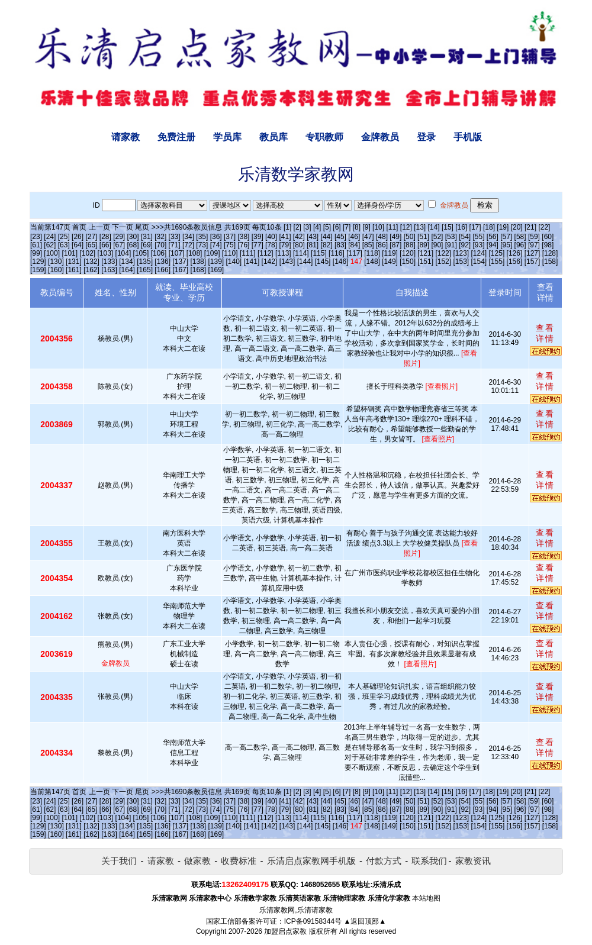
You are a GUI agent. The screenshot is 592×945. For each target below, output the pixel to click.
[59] (534, 237)
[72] (188, 245)
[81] (312, 245)
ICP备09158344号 (313, 921)
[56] (492, 237)
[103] (106, 253)
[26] (77, 237)
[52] (437, 237)
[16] (461, 227)
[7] (346, 227)
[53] (451, 237)
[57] (506, 237)
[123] (461, 253)
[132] (91, 261)
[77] (257, 245)
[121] (425, 253)
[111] (248, 253)
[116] (337, 253)
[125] (497, 253)
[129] (38, 261)
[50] (410, 237)
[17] (475, 227)
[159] (38, 270)
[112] (266, 253)
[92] (465, 245)
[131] (74, 261)
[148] (372, 261)
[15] (447, 227)
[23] (36, 237)
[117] (354, 253)
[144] (305, 261)
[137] (180, 261)
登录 (426, 137)
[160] (56, 270)
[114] (301, 253)
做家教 (197, 861)
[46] (354, 237)
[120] (408, 253)
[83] (340, 245)
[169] (216, 270)
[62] (50, 245)
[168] (198, 270)
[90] (437, 245)
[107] (177, 253)
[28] (105, 237)
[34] (188, 237)
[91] (451, 245)
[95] (506, 245)
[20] (517, 227)
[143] (287, 261)
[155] (497, 261)
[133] (109, 261)
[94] (492, 245)
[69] (147, 245)
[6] (336, 227)
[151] (425, 261)
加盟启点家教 (285, 931)
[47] (368, 237)
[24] (50, 237)
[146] (341, 261)
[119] (390, 253)
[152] (443, 261)
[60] (548, 237)
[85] (368, 245)
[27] (91, 237)
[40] (271, 237)
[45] (340, 237)
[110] (230, 253)
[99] (36, 253)
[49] (395, 237)
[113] (283, 253)
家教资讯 (473, 861)
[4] (317, 227)
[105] (141, 253)
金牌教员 (380, 137)
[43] (312, 237)
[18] (489, 227)
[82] (327, 245)
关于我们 (119, 861)
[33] (175, 237)
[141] (252, 261)
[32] (160, 237)
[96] (520, 245)
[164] (127, 270)
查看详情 (545, 333)
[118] (372, 253)
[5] (327, 227)
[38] (243, 237)
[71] (175, 245)
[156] (515, 261)
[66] (105, 245)
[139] (216, 261)
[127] (532, 253)
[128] (550, 253)
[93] (479, 245)
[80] (299, 245)
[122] (443, 253)
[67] (119, 245)
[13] (420, 227)
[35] (202, 237)
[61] (36, 245)
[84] (354, 245)
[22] (544, 227)
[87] (395, 245)
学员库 (227, 137)
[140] (234, 261)
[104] (123, 253)
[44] (327, 237)
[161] (74, 270)
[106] (159, 253)
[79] (285, 245)
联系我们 (429, 861)
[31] (147, 237)
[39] (257, 237)
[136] (162, 261)
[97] (534, 245)
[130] (56, 261)
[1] (287, 227)
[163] (109, 270)
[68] (133, 245)
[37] (230, 237)
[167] (180, 270)
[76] (243, 245)
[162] (91, 270)
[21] (530, 227)
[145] (323, 261)
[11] (392, 227)
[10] (378, 227)
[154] (479, 261)
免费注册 (176, 137)
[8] (357, 227)
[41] (285, 237)
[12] (406, 227)
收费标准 (238, 861)
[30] (133, 237)
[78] (271, 245)
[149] (390, 261)
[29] (119, 237)
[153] (461, 261)
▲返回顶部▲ (364, 921)
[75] (230, 245)
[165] (145, 270)
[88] (410, 245)
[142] (270, 261)
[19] (503, 227)
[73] (202, 245)
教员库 (273, 137)
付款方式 (383, 861)
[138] (198, 261)
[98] (548, 245)
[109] (212, 253)
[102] (87, 253)
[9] (366, 227)
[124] (479, 253)
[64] (77, 245)
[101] (70, 253)
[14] (434, 227)
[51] (423, 237)
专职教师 (324, 137)
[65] (91, 245)
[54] (465, 237)
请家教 (125, 137)
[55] (479, 237)
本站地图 (426, 898)
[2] (297, 227)
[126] (515, 253)
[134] (127, 261)
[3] (307, 227)
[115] (319, 253)
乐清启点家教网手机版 (311, 861)
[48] (382, 237)
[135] (145, 261)
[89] (423, 245)
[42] (299, 237)
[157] (532, 261)
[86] (382, 245)
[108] (194, 253)
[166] (162, 270)
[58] (520, 237)
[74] (216, 245)
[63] (64, 245)
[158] (550, 261)
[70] (160, 245)
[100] (52, 253)
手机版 (467, 137)
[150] (408, 261)
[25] (64, 237)
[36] (216, 237)
